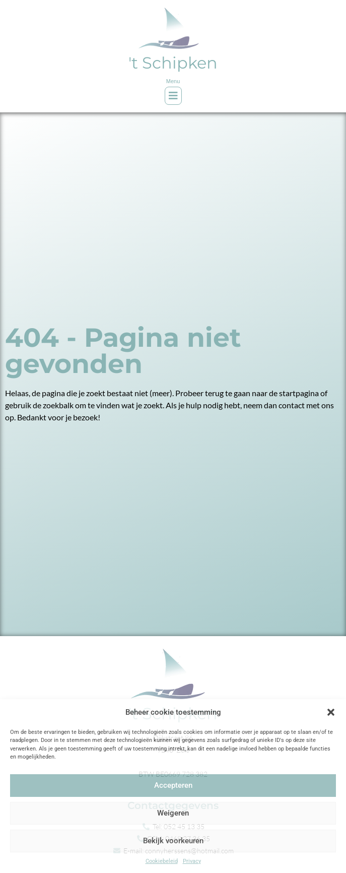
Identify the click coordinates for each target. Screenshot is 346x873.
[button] (331, 712)
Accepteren (173, 785)
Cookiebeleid (162, 861)
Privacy (192, 861)
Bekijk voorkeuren (173, 840)
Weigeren (173, 813)
